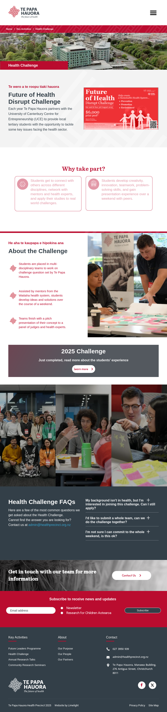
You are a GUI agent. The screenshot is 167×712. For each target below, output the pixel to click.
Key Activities (24, 29)
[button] (153, 12)
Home (9, 29)
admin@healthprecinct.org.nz (49, 525)
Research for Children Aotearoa (88, 613)
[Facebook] (141, 685)
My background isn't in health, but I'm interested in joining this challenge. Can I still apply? (120, 504)
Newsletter (73, 608)
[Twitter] (152, 685)
